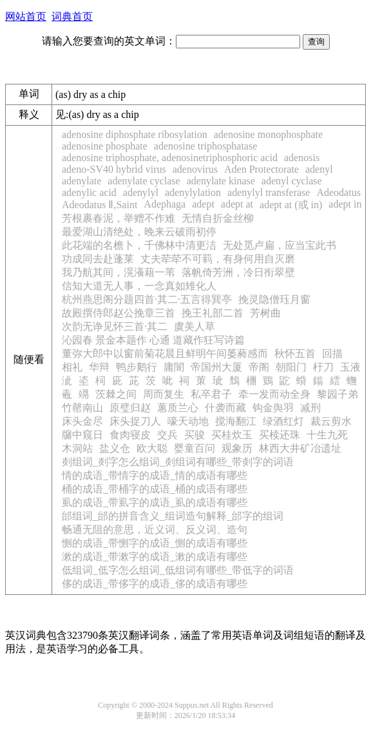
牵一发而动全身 (274, 394)
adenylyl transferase (268, 192)
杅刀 (323, 367)
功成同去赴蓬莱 (98, 258)
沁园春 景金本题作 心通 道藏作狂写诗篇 (153, 340)
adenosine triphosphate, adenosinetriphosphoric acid (170, 157)
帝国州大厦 (216, 367)
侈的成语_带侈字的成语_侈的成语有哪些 (154, 583)
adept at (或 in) (291, 204)
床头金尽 (82, 421)
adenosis (301, 157)
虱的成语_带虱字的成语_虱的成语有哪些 (154, 502)
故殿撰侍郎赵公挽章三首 (118, 312)
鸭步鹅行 (136, 367)
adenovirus (195, 169)
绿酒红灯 (283, 421)
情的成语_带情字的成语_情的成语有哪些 (154, 475)
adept (203, 204)
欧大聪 (152, 448)
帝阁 (259, 367)
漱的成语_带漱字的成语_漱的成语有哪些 (154, 556)
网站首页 (25, 16)
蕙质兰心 (177, 407)
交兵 (167, 434)
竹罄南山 (82, 407)
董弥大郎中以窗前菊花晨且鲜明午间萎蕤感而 (165, 353)
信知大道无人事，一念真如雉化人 (139, 285)
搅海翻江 (235, 421)
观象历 (237, 448)
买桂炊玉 (231, 434)
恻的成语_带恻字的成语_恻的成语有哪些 (154, 543)
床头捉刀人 (135, 421)
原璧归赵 (130, 407)
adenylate (81, 180)
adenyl (319, 169)
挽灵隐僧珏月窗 (274, 299)
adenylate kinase (221, 180)
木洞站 (77, 448)
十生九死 (327, 434)
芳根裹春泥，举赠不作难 (118, 218)
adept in (344, 204)
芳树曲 (265, 312)
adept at (237, 204)
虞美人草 (194, 326)
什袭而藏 (225, 407)
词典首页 (72, 16)
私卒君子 (211, 394)
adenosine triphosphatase (205, 146)
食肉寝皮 (130, 434)
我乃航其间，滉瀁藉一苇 (118, 272)
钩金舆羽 (273, 407)
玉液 (350, 367)
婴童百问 (194, 448)
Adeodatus (338, 192)
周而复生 (163, 394)
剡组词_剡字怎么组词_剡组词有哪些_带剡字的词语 (178, 461)
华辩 (99, 367)
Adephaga (165, 204)
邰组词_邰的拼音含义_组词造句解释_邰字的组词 (172, 515)
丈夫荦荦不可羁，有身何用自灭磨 (217, 258)
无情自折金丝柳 (218, 218)
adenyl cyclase (292, 180)
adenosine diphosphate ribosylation (134, 134)
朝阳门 (291, 367)
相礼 (72, 367)
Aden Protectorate (261, 169)
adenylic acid (89, 192)
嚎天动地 (188, 421)
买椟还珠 (279, 434)
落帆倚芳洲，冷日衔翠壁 (238, 272)
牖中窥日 (82, 434)
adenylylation (193, 192)
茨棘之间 (116, 394)
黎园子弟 (337, 394)
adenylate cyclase (144, 180)
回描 (332, 353)
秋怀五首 (295, 353)
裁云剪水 (331, 421)
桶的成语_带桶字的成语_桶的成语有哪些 (154, 488)
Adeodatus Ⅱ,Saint (99, 204)
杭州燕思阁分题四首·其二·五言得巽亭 (147, 299)
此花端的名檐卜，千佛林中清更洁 (139, 245)
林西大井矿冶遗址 (300, 448)
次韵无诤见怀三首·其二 (114, 326)
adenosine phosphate (104, 146)
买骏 (194, 434)
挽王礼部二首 (212, 312)
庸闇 (174, 367)
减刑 (310, 407)
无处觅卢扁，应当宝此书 (279, 245)
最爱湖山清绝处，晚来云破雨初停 (139, 231)
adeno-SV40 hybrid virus (114, 169)
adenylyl (140, 192)
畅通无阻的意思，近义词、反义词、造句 (154, 529)
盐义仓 (114, 448)
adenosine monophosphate (268, 134)
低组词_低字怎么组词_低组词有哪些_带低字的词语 (178, 570)
